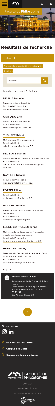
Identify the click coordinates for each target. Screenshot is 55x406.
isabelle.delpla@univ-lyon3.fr (17, 109)
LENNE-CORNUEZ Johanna (20, 227)
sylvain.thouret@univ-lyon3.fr (18, 146)
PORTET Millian (12, 190)
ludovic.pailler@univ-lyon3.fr (17, 219)
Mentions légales (27, 389)
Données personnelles (27, 393)
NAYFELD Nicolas (14, 175)
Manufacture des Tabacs (20, 342)
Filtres (8, 58)
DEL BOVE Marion (14, 153)
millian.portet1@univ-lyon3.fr (18, 198)
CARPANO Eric (12, 116)
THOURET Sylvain (14, 135)
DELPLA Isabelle (13, 98)
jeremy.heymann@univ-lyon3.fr (19, 262)
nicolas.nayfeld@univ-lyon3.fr (18, 183)
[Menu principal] (4, 4)
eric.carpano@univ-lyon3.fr (17, 128)
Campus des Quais (16, 348)
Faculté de (21, 11)
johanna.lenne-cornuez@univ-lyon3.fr (22, 241)
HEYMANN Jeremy (14, 248)
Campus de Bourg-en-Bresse (22, 355)
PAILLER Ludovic (14, 205)
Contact (27, 384)
